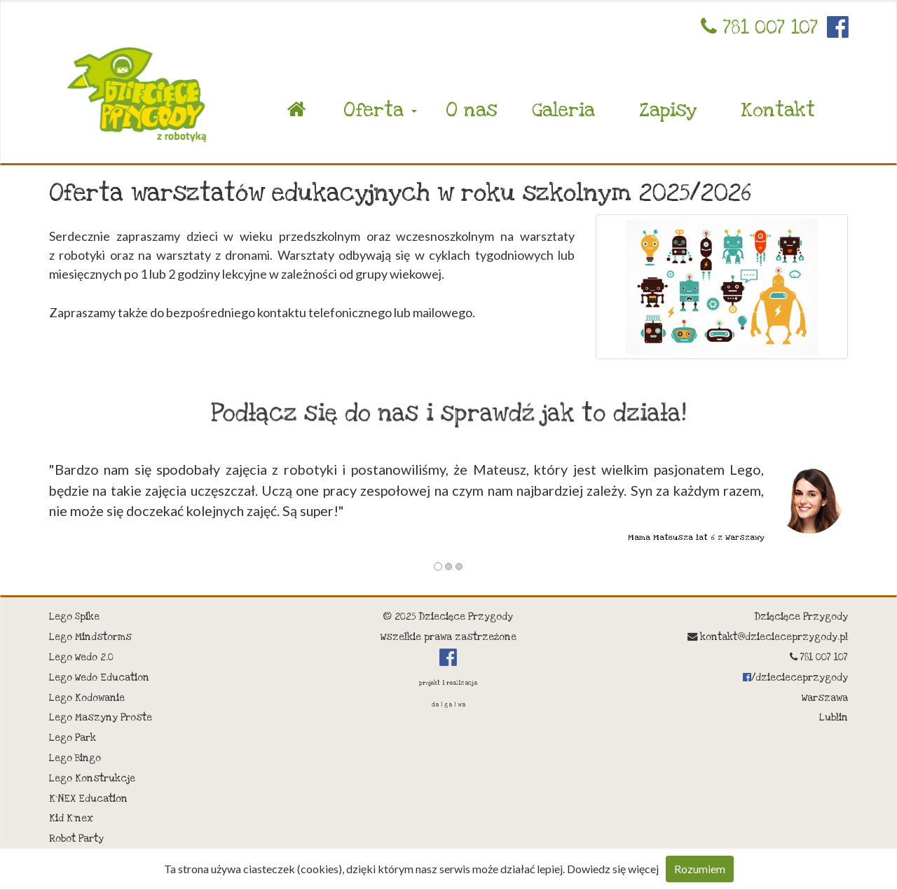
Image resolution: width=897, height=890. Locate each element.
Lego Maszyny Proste (100, 717)
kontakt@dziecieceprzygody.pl (767, 637)
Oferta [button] (380, 110)
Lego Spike (74, 617)
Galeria (563, 110)
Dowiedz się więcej (613, 868)
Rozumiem (699, 868)
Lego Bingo (75, 758)
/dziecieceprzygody (795, 678)
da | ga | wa (448, 705)
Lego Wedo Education (99, 678)
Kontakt (778, 110)
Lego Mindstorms (90, 637)
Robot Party (76, 839)
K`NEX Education (88, 799)
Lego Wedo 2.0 (81, 657)
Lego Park (72, 738)
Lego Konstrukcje (92, 778)
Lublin (833, 717)
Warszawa (825, 698)
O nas (471, 110)
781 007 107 (759, 27)
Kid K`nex (71, 818)
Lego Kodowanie (87, 698)
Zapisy (668, 110)
